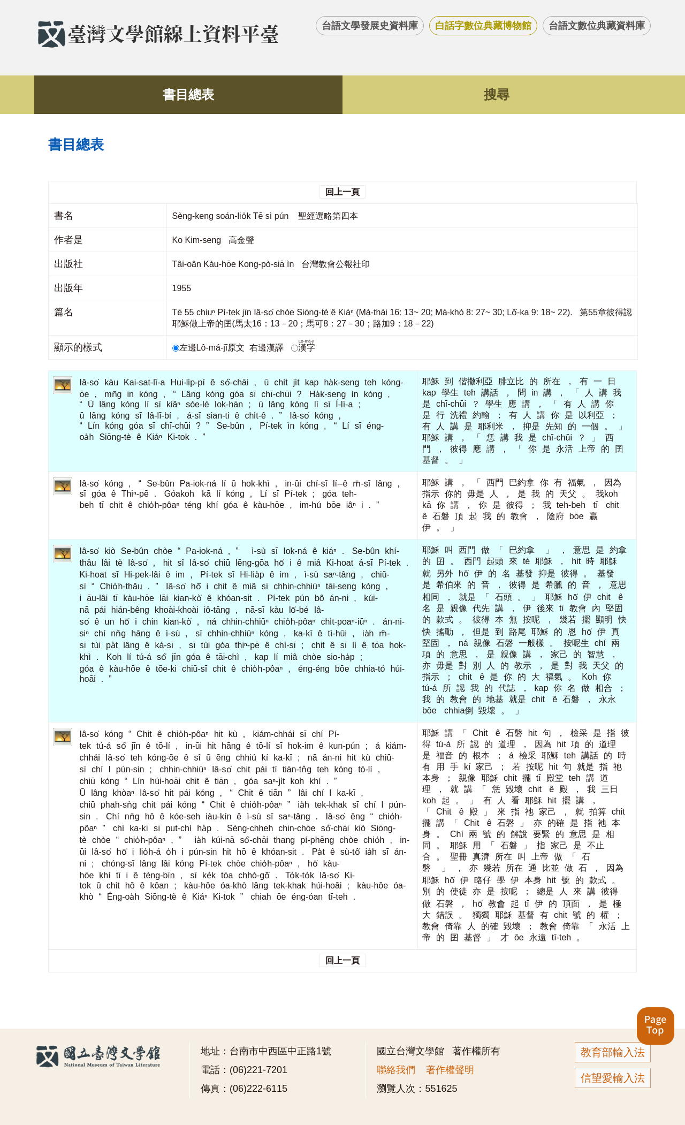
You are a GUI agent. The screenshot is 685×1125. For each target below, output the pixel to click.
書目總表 (188, 94)
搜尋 (496, 94)
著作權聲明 (450, 1070)
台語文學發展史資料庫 (370, 25)
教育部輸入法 (613, 1052)
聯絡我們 (396, 1070)
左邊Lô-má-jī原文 (209, 347)
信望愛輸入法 (613, 1078)
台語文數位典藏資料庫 (597, 25)
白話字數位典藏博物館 (483, 25)
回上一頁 (342, 191)
